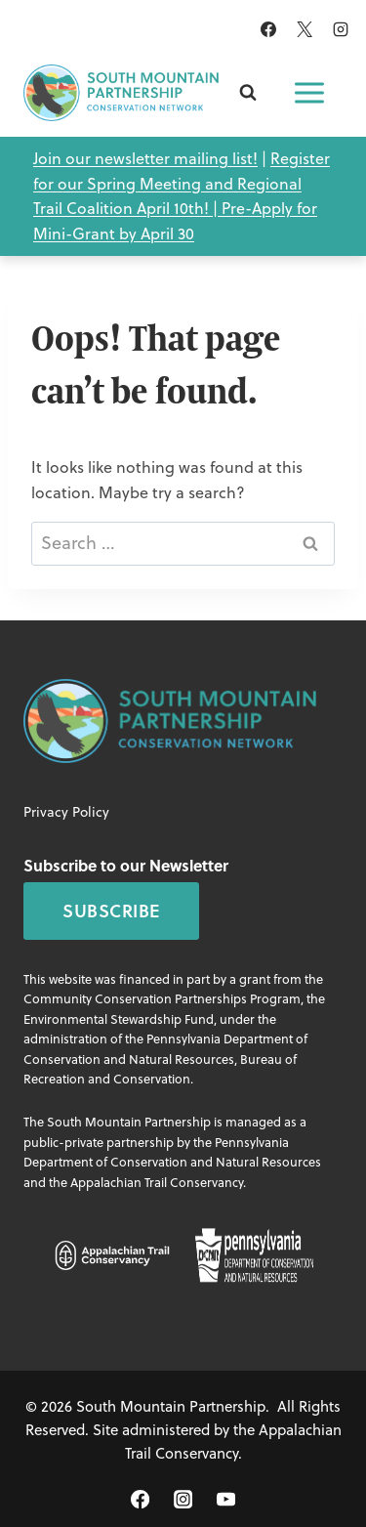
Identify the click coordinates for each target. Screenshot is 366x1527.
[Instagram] (340, 29)
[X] (304, 29)
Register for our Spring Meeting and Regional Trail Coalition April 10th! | (181, 183)
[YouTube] (225, 1498)
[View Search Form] (247, 92)
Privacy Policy (66, 812)
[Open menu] (309, 93)
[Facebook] (268, 29)
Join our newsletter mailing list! (145, 158)
